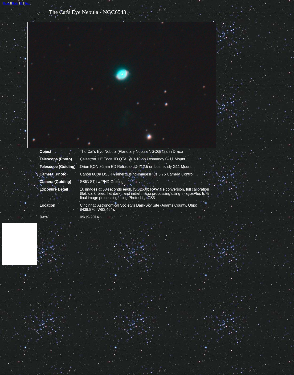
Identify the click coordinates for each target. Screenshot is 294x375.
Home (6, 3)
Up (21, 3)
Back (15, 3)
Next (28, 3)
